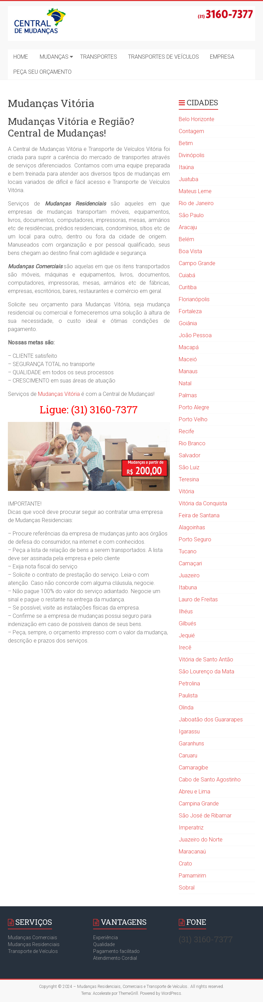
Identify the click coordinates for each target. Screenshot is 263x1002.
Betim (186, 143)
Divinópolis (191, 155)
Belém (186, 239)
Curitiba (188, 287)
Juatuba (188, 179)
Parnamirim (192, 875)
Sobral (187, 887)
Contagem (191, 131)
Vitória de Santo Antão (206, 659)
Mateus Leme (195, 191)
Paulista (188, 695)
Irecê (185, 647)
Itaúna (186, 167)
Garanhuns (191, 743)
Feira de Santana (199, 515)
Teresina (189, 479)
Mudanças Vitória (59, 394)
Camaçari (190, 563)
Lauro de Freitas (198, 599)
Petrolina (189, 683)
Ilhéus (186, 611)
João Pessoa (195, 335)
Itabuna (188, 587)
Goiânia (188, 323)
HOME (20, 57)
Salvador (189, 455)
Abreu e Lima (194, 791)
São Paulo (191, 215)
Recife (186, 431)
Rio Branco (192, 443)
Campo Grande (197, 263)
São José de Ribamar (205, 815)
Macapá (189, 347)
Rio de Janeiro (196, 203)
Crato (185, 863)
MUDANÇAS (54, 57)
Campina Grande (199, 803)
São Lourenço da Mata (206, 671)
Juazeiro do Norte (201, 839)
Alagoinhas (192, 527)
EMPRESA (222, 57)
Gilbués (187, 623)
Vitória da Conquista (203, 503)
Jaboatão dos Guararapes (211, 719)
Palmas (188, 395)
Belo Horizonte (196, 119)
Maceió (188, 359)
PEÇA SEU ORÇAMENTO (42, 72)
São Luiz (189, 467)
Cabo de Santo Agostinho (210, 779)
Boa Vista (190, 251)
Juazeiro (189, 575)
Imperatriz (191, 827)
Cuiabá (187, 275)
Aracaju (188, 227)
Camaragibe (193, 767)
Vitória (186, 491)
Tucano (188, 551)
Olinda (186, 707)
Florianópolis (194, 299)
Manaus (188, 371)
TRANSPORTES (98, 57)
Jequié (187, 635)
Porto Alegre (194, 407)
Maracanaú (192, 851)
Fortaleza (190, 311)
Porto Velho (193, 419)
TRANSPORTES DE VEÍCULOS (163, 57)
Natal (185, 383)
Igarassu (189, 731)
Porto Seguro (195, 539)
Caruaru (188, 755)
